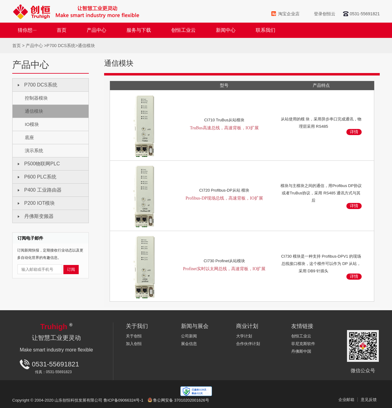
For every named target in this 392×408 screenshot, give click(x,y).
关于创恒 (134, 336)
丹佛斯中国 (301, 351)
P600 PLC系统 (40, 176)
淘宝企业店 (289, 13)
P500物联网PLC (42, 163)
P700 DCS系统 (61, 45)
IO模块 (32, 124)
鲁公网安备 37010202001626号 (181, 400)
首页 (61, 30)
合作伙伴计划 (248, 343)
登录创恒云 (324, 13)
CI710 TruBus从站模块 (224, 125)
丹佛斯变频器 (39, 216)
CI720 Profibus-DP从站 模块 (224, 196)
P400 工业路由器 (43, 190)
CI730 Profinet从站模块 (224, 266)
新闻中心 (226, 30)
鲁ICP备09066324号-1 (123, 400)
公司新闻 (189, 336)
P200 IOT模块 (39, 203)
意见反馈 (369, 399)
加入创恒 (134, 343)
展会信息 (189, 343)
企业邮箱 (346, 399)
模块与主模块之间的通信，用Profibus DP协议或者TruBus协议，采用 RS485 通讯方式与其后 (321, 193)
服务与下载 (138, 30)
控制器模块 (36, 98)
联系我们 (265, 30)
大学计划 (244, 336)
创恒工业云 (183, 30)
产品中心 (96, 30)
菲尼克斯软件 (303, 343)
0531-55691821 (365, 13)
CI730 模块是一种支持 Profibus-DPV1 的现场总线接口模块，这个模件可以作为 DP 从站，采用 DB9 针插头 (321, 263)
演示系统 (34, 150)
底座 (29, 137)
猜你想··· (27, 30)
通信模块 (86, 45)
